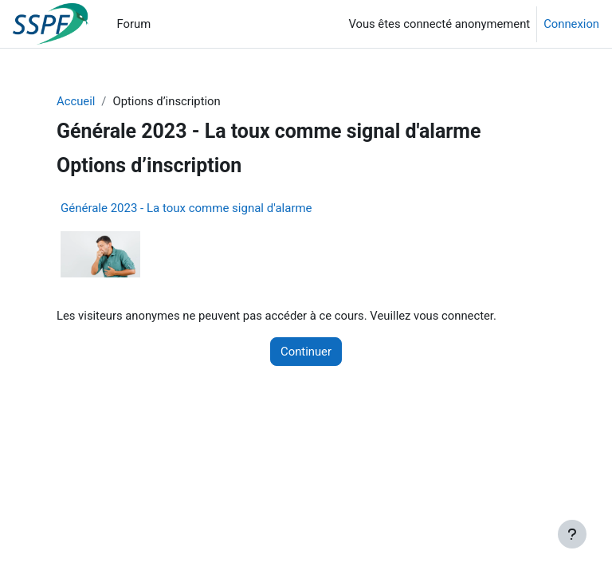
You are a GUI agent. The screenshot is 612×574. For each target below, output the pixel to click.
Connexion (571, 24)
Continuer (306, 351)
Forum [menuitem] (134, 24)
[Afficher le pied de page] (572, 534)
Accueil (76, 101)
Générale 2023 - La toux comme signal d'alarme (186, 208)
